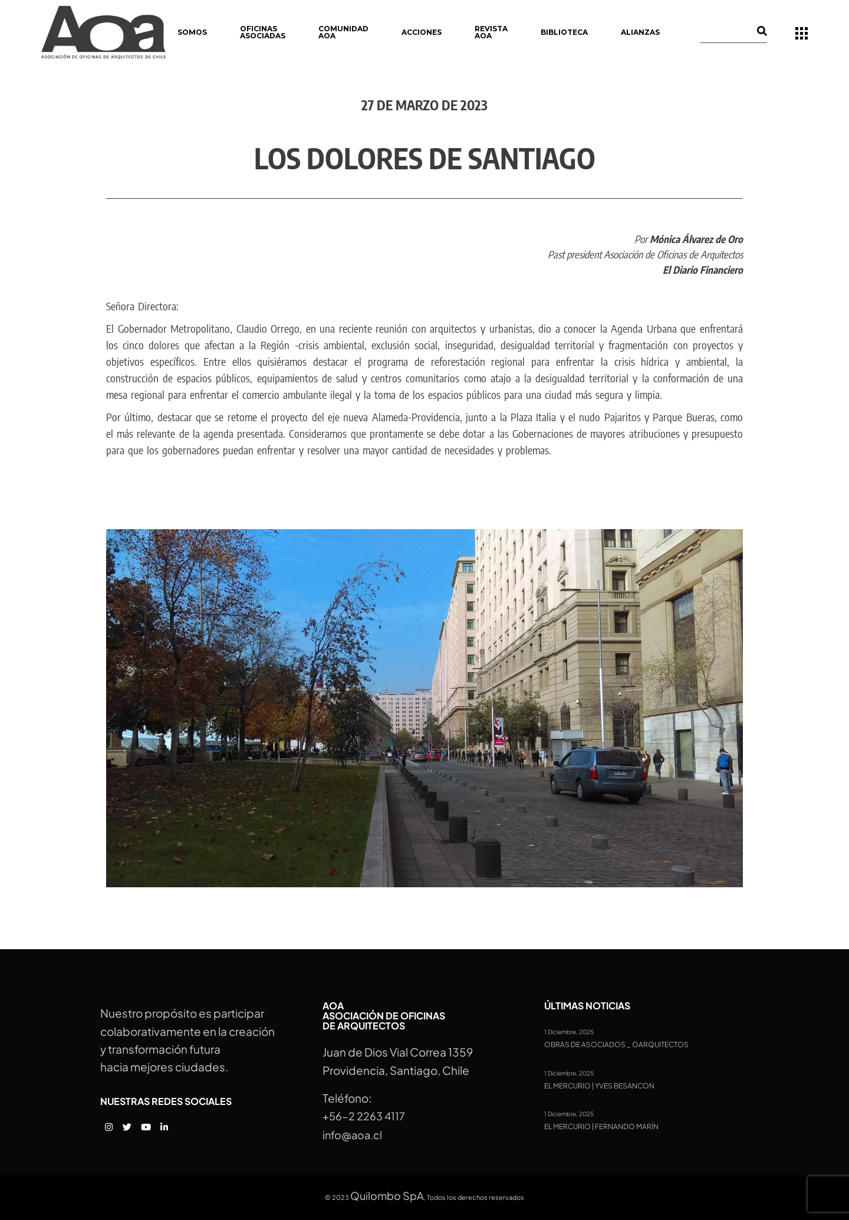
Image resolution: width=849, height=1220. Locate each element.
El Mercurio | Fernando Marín (601, 1126)
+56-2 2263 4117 (364, 1116)
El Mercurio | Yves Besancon (599, 1086)
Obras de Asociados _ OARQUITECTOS (616, 1044)
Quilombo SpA (387, 1195)
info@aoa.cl (352, 1135)
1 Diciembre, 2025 (569, 1031)
